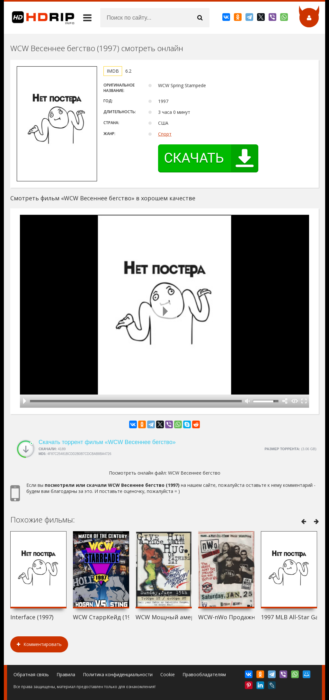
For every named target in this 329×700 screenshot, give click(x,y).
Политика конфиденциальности (118, 674)
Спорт (165, 134)
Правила (66, 674)
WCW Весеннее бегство (194, 473)
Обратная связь (31, 674)
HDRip (39, 18)
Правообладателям (204, 674)
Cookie (167, 674)
